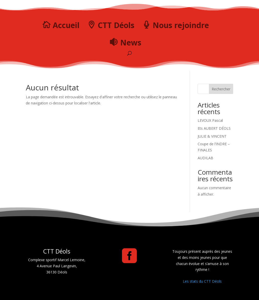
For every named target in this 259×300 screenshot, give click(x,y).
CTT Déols (116, 25)
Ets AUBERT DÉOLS (214, 128)
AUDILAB (205, 157)
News (130, 42)
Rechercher (221, 89)
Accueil (66, 25)
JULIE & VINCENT (212, 136)
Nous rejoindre (181, 25)
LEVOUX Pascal (210, 120)
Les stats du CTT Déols (202, 281)
